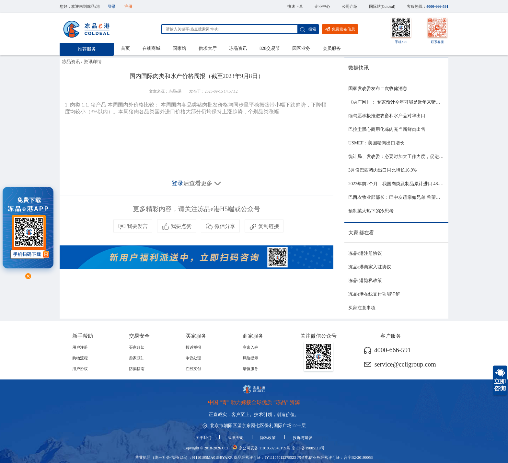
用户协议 (80, 369)
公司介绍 (349, 6)
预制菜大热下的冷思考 (371, 211)
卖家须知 (136, 358)
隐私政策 (268, 437)
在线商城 (151, 48)
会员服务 (332, 48)
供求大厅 (208, 48)
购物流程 (80, 358)
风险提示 (250, 358)
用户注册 (80, 347)
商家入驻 (250, 347)
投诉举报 (193, 347)
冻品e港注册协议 (365, 253)
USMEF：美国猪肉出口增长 (376, 143)
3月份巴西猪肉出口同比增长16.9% (382, 170)
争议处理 (193, 358)
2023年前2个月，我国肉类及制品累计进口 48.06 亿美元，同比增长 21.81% (422, 183)
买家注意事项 (361, 307)
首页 (125, 48)
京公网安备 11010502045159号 (264, 448)
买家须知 (136, 347)
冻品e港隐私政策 (365, 280)
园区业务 (301, 48)
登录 (112, 6)
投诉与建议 (302, 437)
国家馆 (179, 48)
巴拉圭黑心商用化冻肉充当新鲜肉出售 (386, 129)
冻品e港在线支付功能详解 (374, 294)
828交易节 (270, 48)
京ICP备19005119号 (308, 448)
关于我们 (203, 437)
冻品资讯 (238, 48)
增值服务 (250, 369)
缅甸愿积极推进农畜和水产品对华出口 (386, 115)
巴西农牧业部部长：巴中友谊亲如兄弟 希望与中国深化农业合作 (412, 197)
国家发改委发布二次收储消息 (377, 88)
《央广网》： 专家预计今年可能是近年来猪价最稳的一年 (405, 102)
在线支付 (193, 369)
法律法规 (235, 437)
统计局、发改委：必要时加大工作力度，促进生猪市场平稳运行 (411, 156)
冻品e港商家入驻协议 (369, 267)
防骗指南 (136, 369)
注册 (128, 6)
